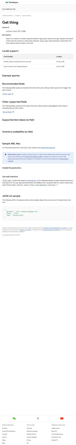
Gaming (29, 428)
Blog (3, 443)
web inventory (31, 181)
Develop (17, 15)
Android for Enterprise (8, 431)
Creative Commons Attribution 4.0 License (55, 228)
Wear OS (54, 431)
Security (4, 434)
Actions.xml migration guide (33, 156)
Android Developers (7, 15)
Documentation (8, 9)
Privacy (29, 440)
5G (28, 443)
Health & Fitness (31, 434)
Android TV (54, 440)
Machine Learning (32, 431)
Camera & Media (32, 437)
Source (4, 437)
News (3, 440)
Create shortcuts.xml (47, 148)
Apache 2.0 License (25, 230)
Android (4, 428)
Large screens (55, 428)
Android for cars (56, 437)
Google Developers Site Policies (51, 230)
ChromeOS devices (57, 434)
